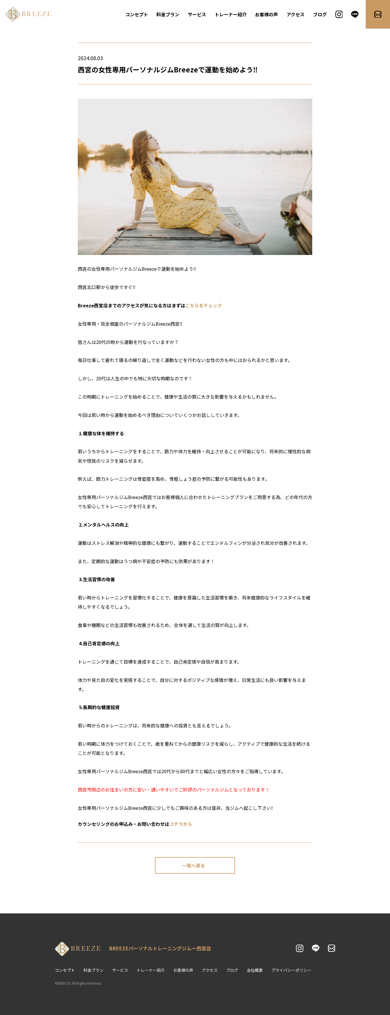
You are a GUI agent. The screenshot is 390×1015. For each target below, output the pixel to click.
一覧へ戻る (193, 865)
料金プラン (167, 14)
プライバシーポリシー (291, 970)
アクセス (295, 14)
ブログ (320, 14)
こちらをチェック (203, 305)
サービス (197, 14)
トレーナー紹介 (231, 14)
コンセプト (136, 14)
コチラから (180, 823)
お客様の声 (266, 14)
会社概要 (255, 970)
